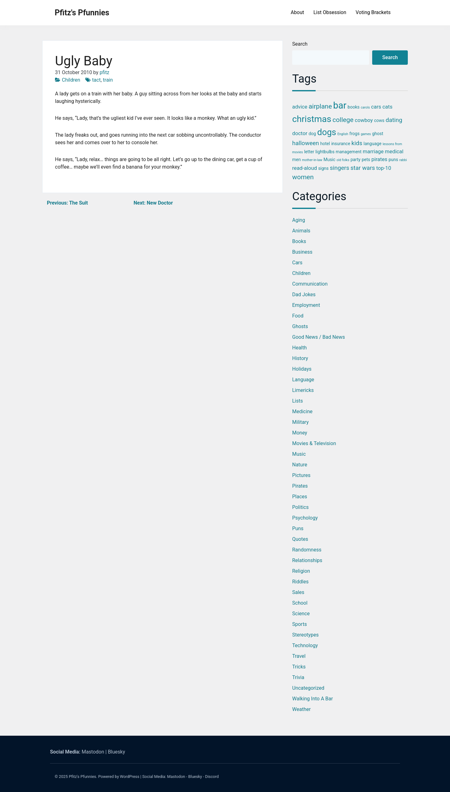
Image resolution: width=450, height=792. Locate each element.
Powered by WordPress (118, 776)
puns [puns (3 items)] (393, 159)
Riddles (300, 582)
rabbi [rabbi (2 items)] (403, 160)
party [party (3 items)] (356, 159)
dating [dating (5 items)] (394, 120)
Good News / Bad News (318, 337)
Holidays (302, 369)
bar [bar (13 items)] (339, 105)
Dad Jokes (304, 294)
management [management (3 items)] (349, 151)
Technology (305, 645)
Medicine (302, 411)
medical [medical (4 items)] (394, 151)
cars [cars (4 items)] (376, 107)
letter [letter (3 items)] (309, 151)
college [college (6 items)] (342, 120)
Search (300, 44)
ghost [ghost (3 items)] (377, 133)
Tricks (299, 667)
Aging (298, 220)
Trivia (298, 677)
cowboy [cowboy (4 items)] (364, 120)
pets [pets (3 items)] (366, 159)
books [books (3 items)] (353, 106)
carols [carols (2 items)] (365, 107)
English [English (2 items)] (343, 134)
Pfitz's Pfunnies (82, 12)
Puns (297, 528)
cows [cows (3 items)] (379, 120)
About (297, 12)
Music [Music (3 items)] (329, 159)
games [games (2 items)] (366, 134)
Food (297, 316)
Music (299, 454)
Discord (212, 776)
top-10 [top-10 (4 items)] (383, 168)
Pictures (301, 475)
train (108, 80)
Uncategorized (308, 688)
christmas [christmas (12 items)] (311, 119)
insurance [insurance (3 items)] (340, 143)
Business (302, 252)
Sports (299, 624)
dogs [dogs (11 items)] (326, 132)
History (300, 358)
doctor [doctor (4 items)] (299, 133)
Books (299, 241)
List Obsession (329, 12)
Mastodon (93, 752)
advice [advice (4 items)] (299, 107)
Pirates (300, 486)
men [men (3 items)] (296, 159)
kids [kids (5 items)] (357, 143)
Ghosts (300, 326)
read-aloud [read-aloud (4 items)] (304, 168)
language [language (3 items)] (372, 143)
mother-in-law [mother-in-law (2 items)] (312, 160)
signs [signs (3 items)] (323, 168)
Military (300, 422)
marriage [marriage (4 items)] (373, 151)
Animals (301, 231)
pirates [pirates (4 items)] (379, 159)
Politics (300, 507)
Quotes (300, 539)
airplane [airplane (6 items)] (320, 106)
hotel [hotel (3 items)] (325, 143)
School (300, 603)
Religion (301, 571)
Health (299, 348)
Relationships (307, 560)
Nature (299, 465)
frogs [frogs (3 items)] (354, 133)
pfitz (104, 72)
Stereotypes (305, 635)
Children (71, 80)
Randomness (306, 550)
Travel (299, 656)
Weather (301, 709)
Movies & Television (314, 443)
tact (96, 80)
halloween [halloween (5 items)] (305, 143)
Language (303, 380)
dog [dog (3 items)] (312, 133)
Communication (310, 284)
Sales (298, 592)
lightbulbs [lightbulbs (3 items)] (324, 151)
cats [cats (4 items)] (387, 107)
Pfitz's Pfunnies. (83, 776)
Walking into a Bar (312, 699)
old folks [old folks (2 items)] (343, 160)
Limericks (303, 390)
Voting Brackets (373, 12)
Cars (297, 263)
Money (299, 433)
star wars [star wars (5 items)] (362, 167)
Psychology (305, 518)
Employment (306, 305)
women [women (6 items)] (303, 177)
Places (299, 497)
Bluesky (116, 752)
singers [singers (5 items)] (339, 167)
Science (301, 614)
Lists (297, 401)
